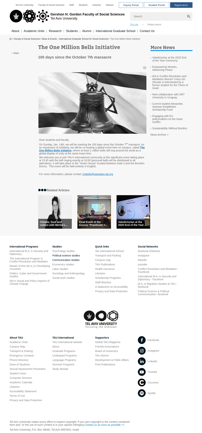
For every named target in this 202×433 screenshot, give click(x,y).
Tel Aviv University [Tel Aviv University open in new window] (24, 5)
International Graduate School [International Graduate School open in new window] (115, 31)
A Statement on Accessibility (111, 286)
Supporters (102, 337)
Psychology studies (63, 251)
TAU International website (67, 342)
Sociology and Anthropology (68, 273)
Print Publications (105, 364)
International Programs (24, 246)
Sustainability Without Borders (169, 128)
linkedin (142, 259)
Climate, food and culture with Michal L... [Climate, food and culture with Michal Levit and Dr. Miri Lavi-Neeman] (54, 223)
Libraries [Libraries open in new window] (96, 5)
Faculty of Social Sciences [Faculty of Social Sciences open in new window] (51, 5)
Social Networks (148, 246)
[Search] (161, 16)
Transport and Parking (108, 255)
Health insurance (105, 268)
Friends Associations (107, 346)
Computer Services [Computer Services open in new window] (21, 377)
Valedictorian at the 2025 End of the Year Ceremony (169, 59)
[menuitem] (24, 5)
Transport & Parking (21, 351)
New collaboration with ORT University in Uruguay (168, 96)
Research (55, 31)
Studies (57, 246)
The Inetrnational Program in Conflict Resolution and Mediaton (29, 260)
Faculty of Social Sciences (27, 39)
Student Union (18, 373)
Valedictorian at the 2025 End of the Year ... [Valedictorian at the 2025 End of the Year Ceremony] (132, 223)
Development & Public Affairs (112, 360)
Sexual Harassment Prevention (28, 368)
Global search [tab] (154, 24)
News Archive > (160, 134)
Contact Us (147, 31)
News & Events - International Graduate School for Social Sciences (75, 39)
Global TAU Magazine (107, 342)
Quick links (102, 246)
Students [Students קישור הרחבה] (72, 31)
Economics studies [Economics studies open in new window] (63, 264)
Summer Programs (63, 364)
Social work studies (63, 277)
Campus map (103, 259)
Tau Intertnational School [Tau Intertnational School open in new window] (109, 251)
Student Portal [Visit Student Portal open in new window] (156, 5)
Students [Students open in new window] (83, 5)
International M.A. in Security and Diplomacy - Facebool (157, 278)
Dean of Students (20, 364)
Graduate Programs (63, 351)
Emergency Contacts (22, 355)
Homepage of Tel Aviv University (10, 39)
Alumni (86, 31)
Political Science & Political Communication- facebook (153, 293)
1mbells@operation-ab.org (97, 174)
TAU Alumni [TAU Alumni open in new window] (102, 355)
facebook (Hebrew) (149, 251)
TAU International (63, 337)
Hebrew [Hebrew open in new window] (109, 5)
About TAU (16, 337)
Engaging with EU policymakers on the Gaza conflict (167, 119)
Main (16, 53)
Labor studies (60, 268)
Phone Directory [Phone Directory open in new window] (19, 360)
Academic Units (34, 31)
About (15, 31)
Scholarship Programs (108, 277)
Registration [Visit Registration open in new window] (181, 5)
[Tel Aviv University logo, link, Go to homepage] (67, 17)
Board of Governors (106, 351)
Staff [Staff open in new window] (71, 5)
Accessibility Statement (23, 391)
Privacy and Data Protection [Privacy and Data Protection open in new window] (111, 291)
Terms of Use (17, 395)
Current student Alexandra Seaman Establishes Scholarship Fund (167, 106)
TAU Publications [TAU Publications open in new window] (105, 264)
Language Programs (64, 360)
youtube (142, 264)
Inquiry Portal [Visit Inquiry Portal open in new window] (131, 5)
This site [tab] (134, 24)
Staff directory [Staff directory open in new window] (103, 282)
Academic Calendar (21, 382)
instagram (143, 255)
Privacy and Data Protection (26, 400)
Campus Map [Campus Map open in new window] (17, 346)
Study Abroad (60, 368)
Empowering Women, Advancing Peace (164, 68)
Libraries (100, 273)
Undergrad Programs (64, 355)
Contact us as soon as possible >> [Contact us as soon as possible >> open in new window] (104, 424)
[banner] (101, 17)
